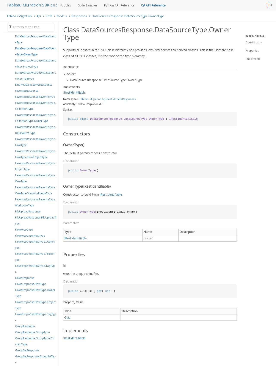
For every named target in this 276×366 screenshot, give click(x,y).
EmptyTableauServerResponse (33, 84)
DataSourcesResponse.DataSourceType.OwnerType (128, 16)
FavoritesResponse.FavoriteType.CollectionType (35, 106)
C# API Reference (153, 5)
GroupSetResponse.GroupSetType (35, 359)
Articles (66, 5)
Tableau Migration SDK (28, 5)
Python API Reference (119, 5)
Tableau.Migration (19, 16)
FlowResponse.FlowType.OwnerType (35, 245)
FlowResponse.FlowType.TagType (35, 269)
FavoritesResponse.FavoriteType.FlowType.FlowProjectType (35, 154)
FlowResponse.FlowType (30, 235)
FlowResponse (24, 229)
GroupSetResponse (27, 350)
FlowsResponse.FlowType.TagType (35, 317)
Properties (252, 50)
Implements (253, 59)
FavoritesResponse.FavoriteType (35, 97)
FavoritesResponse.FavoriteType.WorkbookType (35, 202)
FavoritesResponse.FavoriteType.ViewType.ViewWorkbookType (35, 190)
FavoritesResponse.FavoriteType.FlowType (35, 142)
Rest (48, 16)
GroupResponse (25, 326)
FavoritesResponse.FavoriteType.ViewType (35, 178)
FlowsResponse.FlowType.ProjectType (35, 305)
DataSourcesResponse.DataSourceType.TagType (35, 75)
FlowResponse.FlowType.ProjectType (35, 257)
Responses (79, 16)
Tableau (84, 99)
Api (38, 16)
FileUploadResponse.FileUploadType (35, 220)
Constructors (254, 42)
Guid (67, 317)
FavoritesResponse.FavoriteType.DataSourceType (35, 130)
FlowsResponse (24, 278)
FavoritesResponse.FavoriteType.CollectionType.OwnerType (35, 118)
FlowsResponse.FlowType (30, 284)
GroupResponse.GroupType (32, 332)
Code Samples (87, 5)
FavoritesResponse (26, 91)
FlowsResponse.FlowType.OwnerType (35, 293)
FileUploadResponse (28, 211)
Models (61, 16)
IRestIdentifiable (74, 92)
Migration (95, 99)
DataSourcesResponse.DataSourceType (35, 39)
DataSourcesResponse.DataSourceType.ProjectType (35, 63)
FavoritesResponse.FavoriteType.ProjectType (35, 166)
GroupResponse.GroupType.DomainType (34, 341)
